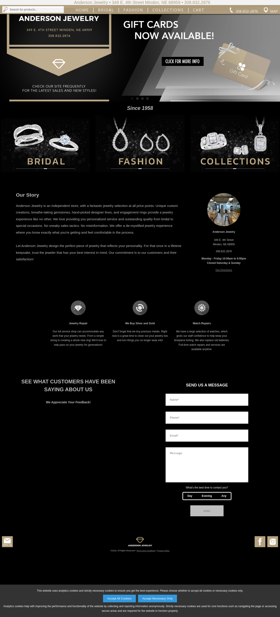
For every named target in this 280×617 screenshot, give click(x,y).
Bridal (106, 39)
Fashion (133, 39)
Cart (199, 39)
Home (82, 39)
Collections (168, 39)
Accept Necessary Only (157, 598)
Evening (207, 544)
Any (223, 544)
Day (189, 544)
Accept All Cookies (119, 598)
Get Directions (223, 314)
